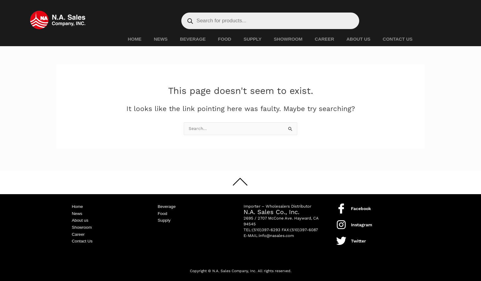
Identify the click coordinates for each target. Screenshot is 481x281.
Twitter (358, 238)
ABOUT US (358, 39)
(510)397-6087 (304, 227)
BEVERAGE (193, 39)
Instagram (361, 222)
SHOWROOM (288, 39)
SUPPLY (253, 39)
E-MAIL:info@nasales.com (269, 233)
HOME (134, 39)
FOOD (224, 39)
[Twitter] (341, 238)
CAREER (324, 39)
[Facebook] (341, 206)
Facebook (361, 205)
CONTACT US (398, 39)
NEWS (160, 39)
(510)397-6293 (266, 227)
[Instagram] (341, 222)
